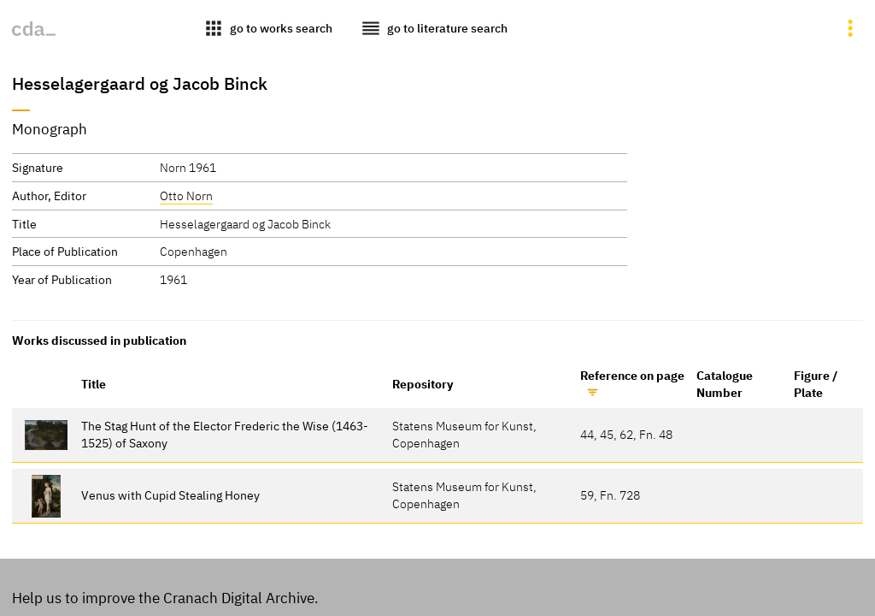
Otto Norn (186, 195)
